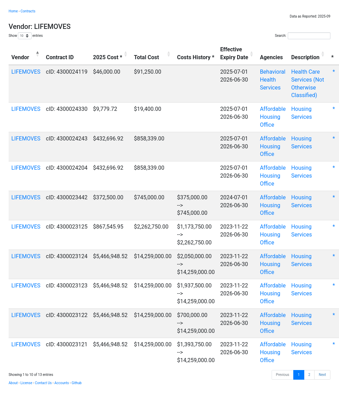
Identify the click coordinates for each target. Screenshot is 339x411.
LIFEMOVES (26, 71)
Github (76, 383)
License (26, 383)
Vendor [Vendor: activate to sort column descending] (20, 57)
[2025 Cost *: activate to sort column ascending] (110, 54)
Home (13, 11)
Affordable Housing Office (273, 117)
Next (322, 375)
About (13, 383)
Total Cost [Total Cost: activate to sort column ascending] (146, 57)
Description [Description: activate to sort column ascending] (305, 57)
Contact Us (43, 383)
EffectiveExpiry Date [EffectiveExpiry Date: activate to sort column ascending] (234, 53)
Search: (302, 35)
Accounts (61, 383)
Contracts (28, 11)
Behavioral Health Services (272, 79)
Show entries (26, 35)
